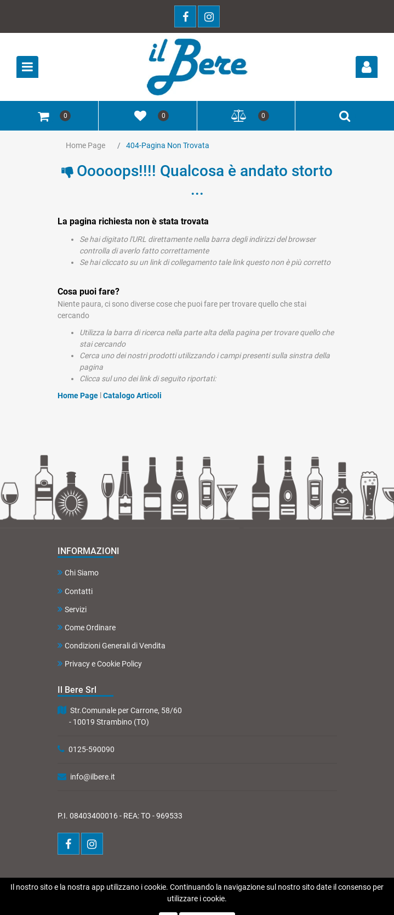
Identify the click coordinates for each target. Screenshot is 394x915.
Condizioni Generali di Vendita (111, 645)
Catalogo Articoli (132, 395)
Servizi (72, 609)
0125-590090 (91, 749)
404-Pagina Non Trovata (167, 145)
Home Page (85, 145)
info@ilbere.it (92, 776)
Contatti (75, 591)
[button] (367, 67)
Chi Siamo (78, 572)
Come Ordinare (87, 627)
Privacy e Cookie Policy (100, 663)
